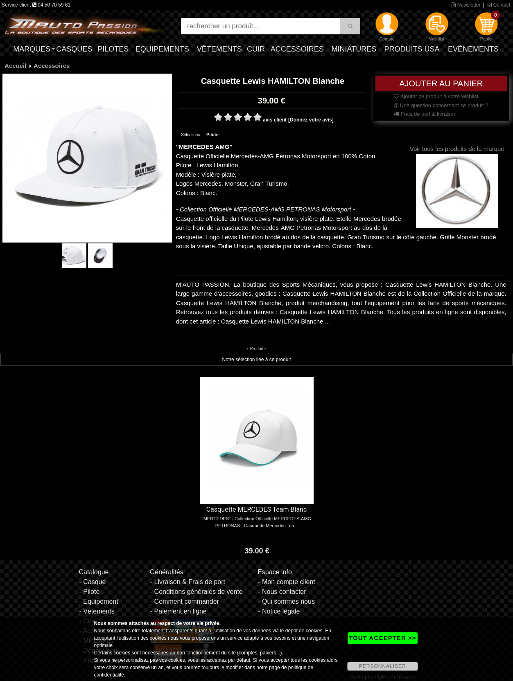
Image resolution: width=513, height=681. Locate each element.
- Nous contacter (282, 591)
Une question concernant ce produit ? (441, 105)
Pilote (212, 134)
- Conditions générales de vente (196, 591)
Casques (74, 49)
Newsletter (466, 5)
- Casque (92, 581)
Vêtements (219, 49)
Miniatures (354, 49)
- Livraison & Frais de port (187, 581)
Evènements (473, 49)
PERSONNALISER (382, 666)
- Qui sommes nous (286, 601)
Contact (498, 5)
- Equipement (98, 601)
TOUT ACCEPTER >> (382, 637)
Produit (256, 348)
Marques (31, 49)
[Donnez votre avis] (311, 120)
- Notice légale (279, 611)
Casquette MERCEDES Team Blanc (256, 509)
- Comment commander (184, 601)
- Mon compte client (286, 581)
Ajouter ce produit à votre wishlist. (437, 96)
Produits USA (412, 49)
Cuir (256, 49)
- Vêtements (96, 611)
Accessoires (297, 49)
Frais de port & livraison (425, 114)
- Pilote (89, 591)
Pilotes (113, 49)
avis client (275, 120)
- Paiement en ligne (178, 611)
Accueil (15, 65)
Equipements (162, 49)
